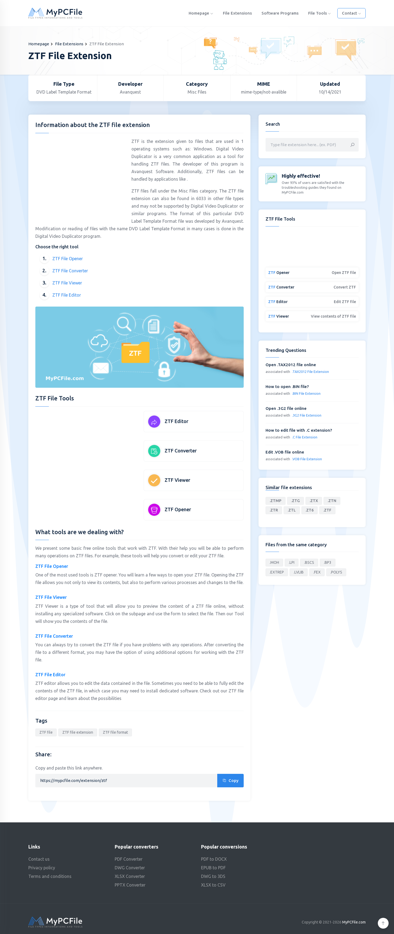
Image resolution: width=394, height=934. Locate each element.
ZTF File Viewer (67, 282)
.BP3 (327, 562)
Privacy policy (41, 867)
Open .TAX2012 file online (291, 364)
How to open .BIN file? (287, 386)
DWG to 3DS (213, 876)
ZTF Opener (178, 509)
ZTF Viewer (177, 480)
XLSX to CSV (213, 885)
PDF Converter (128, 859)
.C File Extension (304, 437)
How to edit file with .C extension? (299, 430)
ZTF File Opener (67, 258)
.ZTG (295, 501)
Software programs (279, 13)
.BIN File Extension (306, 393)
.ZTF (327, 510)
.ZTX (314, 501)
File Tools (319, 13)
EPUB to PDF (213, 867)
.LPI (291, 562)
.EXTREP (277, 572)
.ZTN (332, 501)
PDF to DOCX (214, 859)
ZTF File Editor (66, 295)
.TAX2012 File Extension (310, 371)
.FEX (317, 572)
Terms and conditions (50, 876)
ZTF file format (115, 732)
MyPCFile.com (354, 922)
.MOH (274, 562)
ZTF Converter (181, 450)
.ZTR (274, 510)
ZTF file (46, 732)
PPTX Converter (130, 885)
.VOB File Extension (307, 459)
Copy (230, 780)
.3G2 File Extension (306, 415)
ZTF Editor (176, 421)
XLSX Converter (130, 876)
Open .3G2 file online (286, 408)
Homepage (201, 13)
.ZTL (292, 510)
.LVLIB (299, 572)
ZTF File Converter (70, 270)
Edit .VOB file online (285, 452)
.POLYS (336, 572)
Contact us (39, 859)
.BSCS (309, 562)
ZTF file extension (77, 732)
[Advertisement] (80, 175)
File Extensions (237, 13)
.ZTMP (275, 501)
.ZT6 (309, 510)
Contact (351, 13)
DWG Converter (130, 867)
